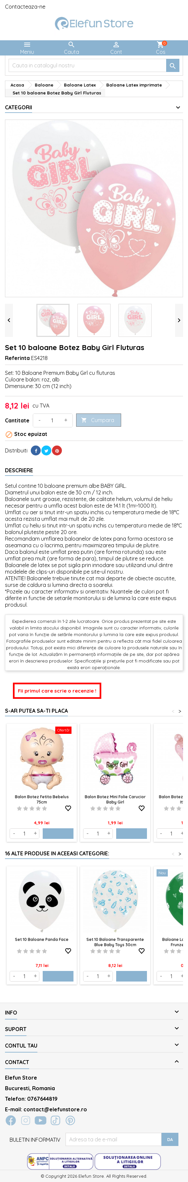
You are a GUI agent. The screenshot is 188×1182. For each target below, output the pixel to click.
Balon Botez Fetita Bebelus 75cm (42, 799)
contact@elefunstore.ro (55, 1109)
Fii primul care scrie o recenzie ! (57, 691)
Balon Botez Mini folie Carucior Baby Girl (115, 799)
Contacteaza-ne (25, 6)
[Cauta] (94, 65)
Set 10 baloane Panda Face (42, 939)
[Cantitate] (52, 420)
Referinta (17, 358)
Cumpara (97, 420)
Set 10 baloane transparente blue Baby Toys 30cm (115, 942)
